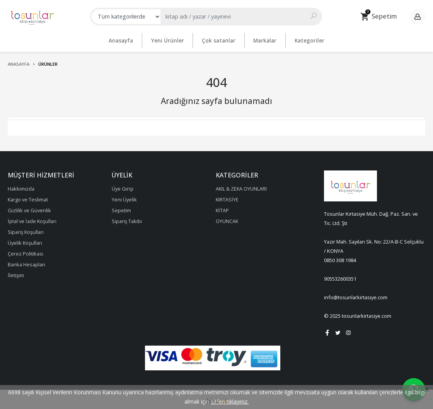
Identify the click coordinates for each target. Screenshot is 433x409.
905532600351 (340, 276)
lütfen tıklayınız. (230, 401)
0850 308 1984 (340, 258)
